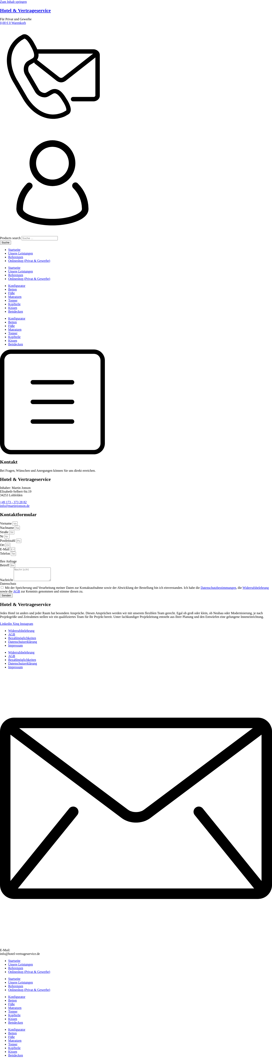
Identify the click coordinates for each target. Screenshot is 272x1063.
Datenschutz (8, 586)
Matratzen (15, 297)
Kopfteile (14, 304)
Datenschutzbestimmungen (218, 590)
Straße (4, 532)
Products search (11, 238)
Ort (2, 545)
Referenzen (15, 257)
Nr (2, 536)
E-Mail (5, 549)
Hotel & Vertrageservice (25, 10)
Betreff (5, 565)
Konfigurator (16, 285)
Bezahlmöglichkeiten (22, 640)
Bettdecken (15, 311)
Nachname (7, 527)
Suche (5, 242)
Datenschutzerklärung (22, 644)
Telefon (5, 553)
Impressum (15, 648)
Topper (12, 300)
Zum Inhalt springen (13, 1)
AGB (16, 594)
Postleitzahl (8, 540)
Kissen (12, 308)
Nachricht (7, 582)
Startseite (14, 249)
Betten (12, 289)
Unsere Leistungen (20, 253)
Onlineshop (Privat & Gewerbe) (29, 260)
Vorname (6, 523)
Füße (11, 293)
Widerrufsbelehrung (256, 590)
